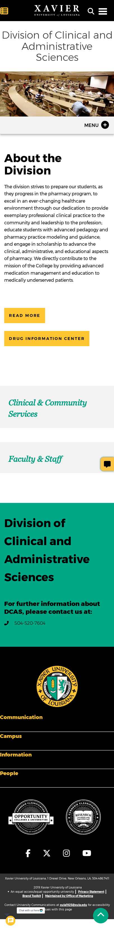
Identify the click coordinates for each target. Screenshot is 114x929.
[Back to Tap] (100, 915)
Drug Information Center (47, 338)
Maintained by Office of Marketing (69, 896)
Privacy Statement (91, 892)
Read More (24, 315)
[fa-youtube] (85, 853)
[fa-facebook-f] (28, 853)
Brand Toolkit (31, 896)
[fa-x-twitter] (47, 853)
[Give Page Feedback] (107, 464)
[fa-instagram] (67, 853)
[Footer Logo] (57, 686)
